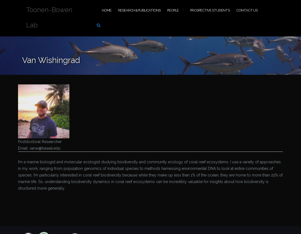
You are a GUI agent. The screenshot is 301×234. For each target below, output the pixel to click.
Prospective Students (210, 10)
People (173, 10)
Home (106, 10)
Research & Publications (139, 10)
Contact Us (247, 10)
